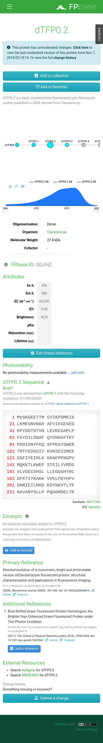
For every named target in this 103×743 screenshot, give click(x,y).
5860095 (94, 507)
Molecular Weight (23, 240)
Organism (30, 232)
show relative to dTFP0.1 (72, 404)
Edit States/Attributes (52, 353)
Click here (81, 48)
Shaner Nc (80, 627)
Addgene (28, 670)
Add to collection (51, 76)
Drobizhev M (19, 631)
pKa (30, 325)
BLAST (8, 388)
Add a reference (24, 649)
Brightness (25, 317)
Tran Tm (26, 627)
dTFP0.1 (49, 394)
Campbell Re (53, 585)
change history (65, 58)
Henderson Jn (18, 585)
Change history (14, 684)
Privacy (92, 729)
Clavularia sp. (57, 232)
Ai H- (6, 585)
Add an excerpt (18, 550)
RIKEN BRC (30, 675)
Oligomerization (25, 224)
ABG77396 (93, 502)
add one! (77, 373)
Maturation (21, 333)
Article (51, 640)
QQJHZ (44, 264)
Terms (79, 729)
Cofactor (30, 248)
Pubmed (20, 594)
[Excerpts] (26, 517)
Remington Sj (36, 585)
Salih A (68, 627)
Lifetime (23, 341)
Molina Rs (14, 627)
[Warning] (47, 383)
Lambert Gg (56, 627)
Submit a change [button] (51, 698)
